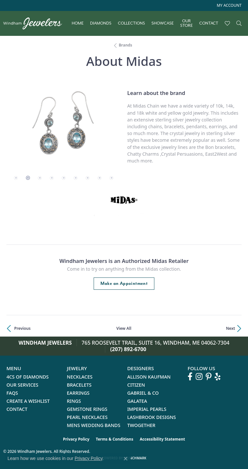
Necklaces (79, 377)
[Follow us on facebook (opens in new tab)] (190, 376)
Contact (208, 23)
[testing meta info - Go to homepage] (35, 23)
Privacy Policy (76, 439)
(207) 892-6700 (128, 349)
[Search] (239, 23)
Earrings (78, 393)
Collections (131, 23)
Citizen (136, 385)
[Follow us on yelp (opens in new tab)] (218, 376)
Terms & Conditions (114, 439)
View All (123, 328)
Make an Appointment (124, 283)
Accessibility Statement (162, 439)
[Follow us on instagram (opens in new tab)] (199, 376)
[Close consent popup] (126, 459)
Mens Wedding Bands (93, 425)
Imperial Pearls (146, 409)
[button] (228, 5)
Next (230, 328)
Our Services (22, 385)
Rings (74, 401)
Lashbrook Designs (151, 417)
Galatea (137, 401)
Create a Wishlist (28, 401)
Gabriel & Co (143, 393)
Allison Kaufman (149, 377)
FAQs (12, 393)
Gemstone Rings (87, 409)
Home (78, 23)
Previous (22, 328)
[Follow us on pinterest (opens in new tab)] (209, 376)
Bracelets (79, 385)
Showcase (162, 23)
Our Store (186, 23)
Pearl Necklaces (87, 417)
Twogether (141, 425)
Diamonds (100, 23)
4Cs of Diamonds (27, 377)
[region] (63, 127)
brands (125, 45)
